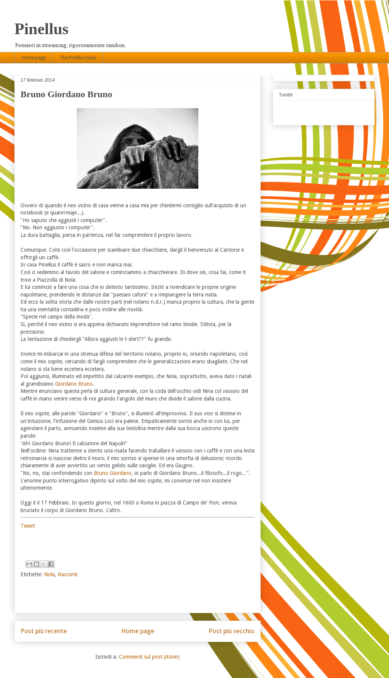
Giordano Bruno (74, 384)
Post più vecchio (232, 631)
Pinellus (41, 29)
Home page (34, 57)
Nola (49, 574)
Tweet (28, 526)
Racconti (67, 574)
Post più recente (44, 631)
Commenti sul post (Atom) (149, 657)
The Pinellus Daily (78, 57)
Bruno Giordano (112, 473)
